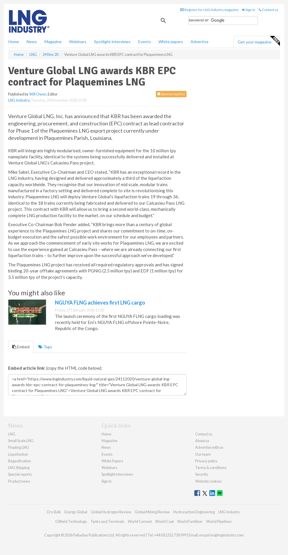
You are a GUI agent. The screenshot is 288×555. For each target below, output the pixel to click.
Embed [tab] (20, 346)
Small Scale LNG (21, 440)
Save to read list (171, 94)
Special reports (20, 474)
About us (202, 440)
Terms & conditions (210, 467)
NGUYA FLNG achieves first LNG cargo (100, 302)
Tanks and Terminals (107, 521)
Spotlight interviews (112, 41)
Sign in (248, 10)
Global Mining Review (152, 512)
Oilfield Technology (71, 521)
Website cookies (208, 481)
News (106, 447)
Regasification (19, 461)
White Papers (112, 461)
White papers (170, 41)
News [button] (32, 41)
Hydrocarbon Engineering (194, 512)
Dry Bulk (54, 512)
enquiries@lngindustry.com (221, 535)
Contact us (268, 10)
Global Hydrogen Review (111, 512)
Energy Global (75, 512)
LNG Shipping (18, 467)
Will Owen (37, 94)
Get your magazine (259, 41)
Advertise (199, 41)
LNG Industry (18, 100)
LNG (11, 434)
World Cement (140, 521)
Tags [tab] (45, 346)
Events (144, 41)
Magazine (53, 41)
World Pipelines (219, 521)
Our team (203, 454)
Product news (19, 481)
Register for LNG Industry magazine (209, 10)
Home (13, 41)
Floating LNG (18, 447)
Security (201, 474)
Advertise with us (209, 447)
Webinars (77, 41)
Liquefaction (18, 454)
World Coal (164, 521)
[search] (223, 20)
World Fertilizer (190, 521)
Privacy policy (206, 461)
